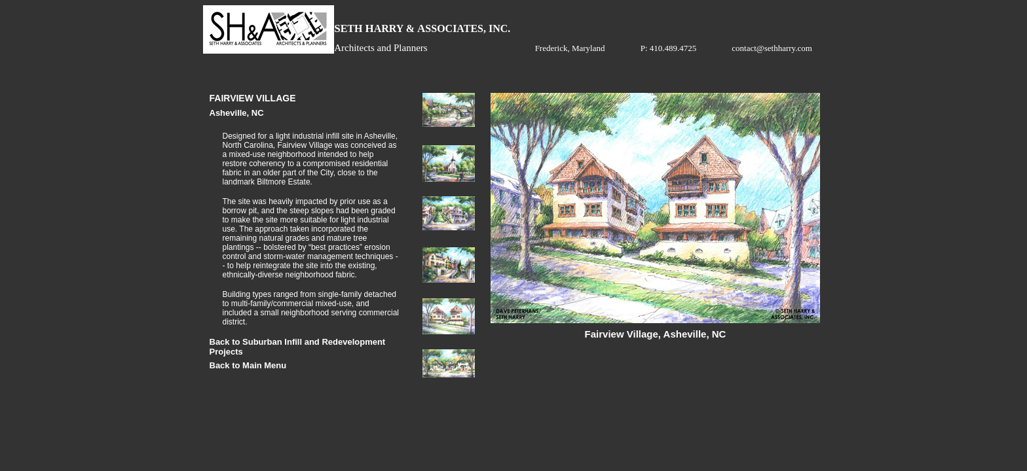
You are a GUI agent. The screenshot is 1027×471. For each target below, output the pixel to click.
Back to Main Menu (248, 365)
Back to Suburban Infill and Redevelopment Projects (298, 343)
